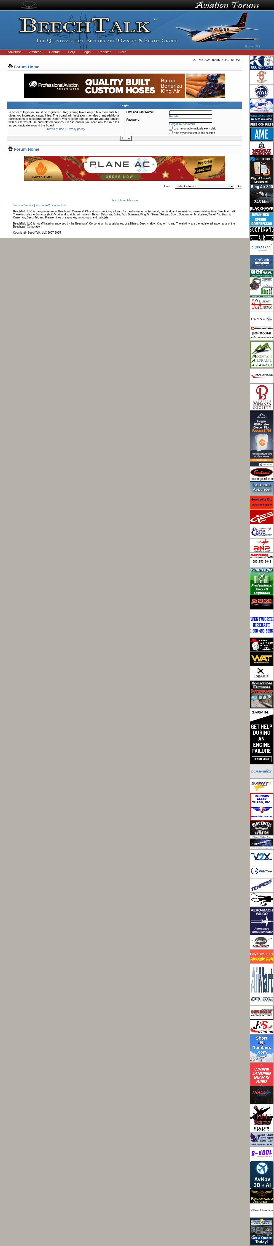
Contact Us (59, 205)
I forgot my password (182, 124)
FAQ (71, 52)
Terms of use (55, 129)
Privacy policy (75, 129)
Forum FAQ (43, 205)
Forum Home (26, 66)
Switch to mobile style (124, 200)
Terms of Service (23, 205)
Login (86, 52)
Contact (54, 52)
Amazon (35, 52)
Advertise (15, 52)
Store (123, 52)
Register (104, 52)
